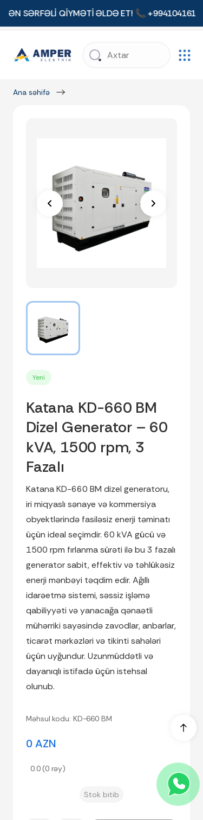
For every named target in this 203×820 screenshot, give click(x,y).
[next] (153, 203)
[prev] (50, 203)
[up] (184, 728)
